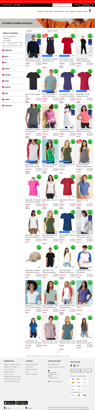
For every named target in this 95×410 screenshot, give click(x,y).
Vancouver (74, 405)
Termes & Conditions (31, 370)
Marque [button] (7, 64)
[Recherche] (62, 5)
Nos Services (29, 362)
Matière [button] (7, 95)
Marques (40, 11)
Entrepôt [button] (7, 70)
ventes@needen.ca (53, 373)
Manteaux (72, 11)
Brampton (85, 403)
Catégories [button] (8, 46)
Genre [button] (6, 52)
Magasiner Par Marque (10, 362)
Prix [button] (5, 58)
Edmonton (67, 405)
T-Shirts (46, 11)
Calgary (61, 405)
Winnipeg (81, 405)
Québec (60, 403)
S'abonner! (86, 366)
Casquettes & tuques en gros (12, 372)
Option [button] (6, 77)
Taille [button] (6, 89)
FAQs (27, 367)
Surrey (50, 407)
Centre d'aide (7, 5)
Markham (64, 407)
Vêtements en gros (9, 367)
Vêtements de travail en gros (12, 375)
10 (85, 347)
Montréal (50, 403)
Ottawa (55, 405)
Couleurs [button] (7, 83)
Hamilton (73, 403)
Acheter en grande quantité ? (12, 360)
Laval (55, 403)
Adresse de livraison (31, 365)
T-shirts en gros (8, 370)
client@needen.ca (53, 370)
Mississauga (56, 407)
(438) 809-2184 (54, 360)
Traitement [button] (8, 101)
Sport (67, 11)
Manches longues (60, 11)
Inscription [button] (85, 5)
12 (88, 26)
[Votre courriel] (75, 366)
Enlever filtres (12, 40)
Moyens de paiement (31, 360)
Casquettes (79, 11)
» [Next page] (91, 26)
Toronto (79, 403)
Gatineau (66, 403)
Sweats (51, 11)
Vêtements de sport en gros (12, 377)
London (50, 405)
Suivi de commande (56, 377)
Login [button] (76, 5)
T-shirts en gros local (10, 365)
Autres (86, 11)
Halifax (87, 405)
